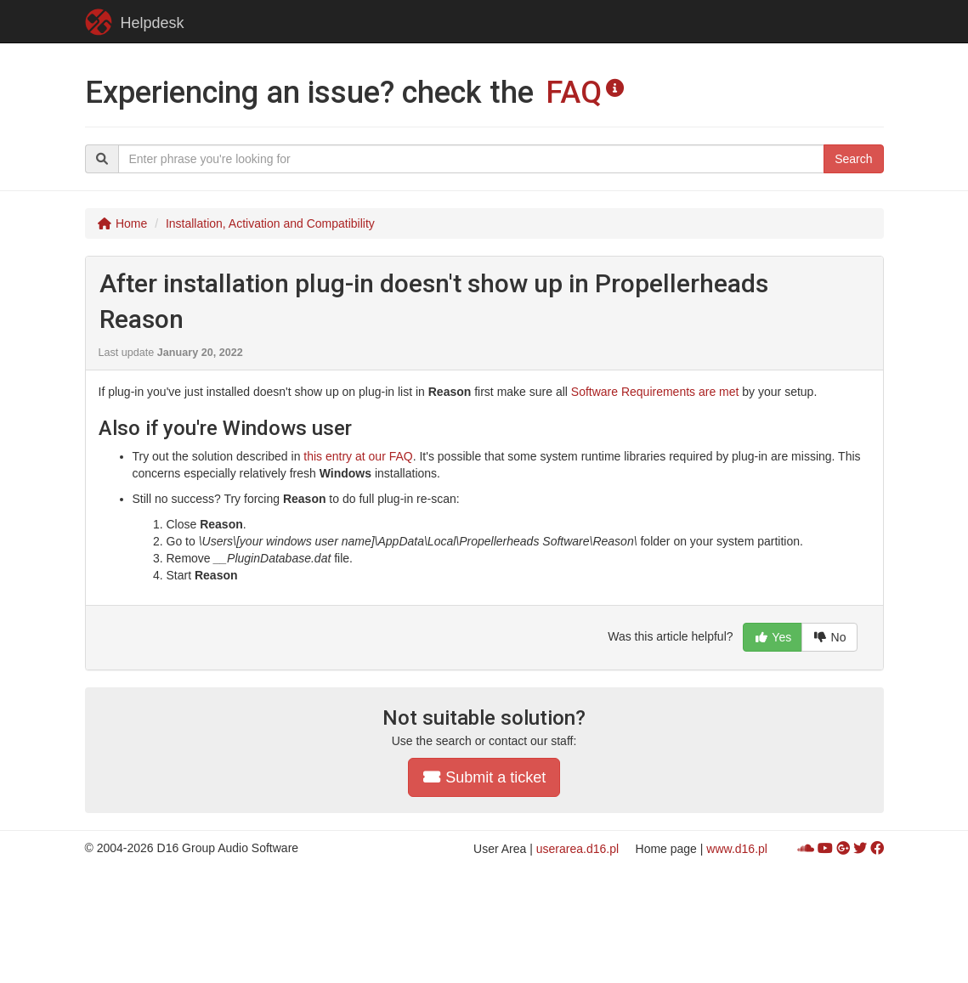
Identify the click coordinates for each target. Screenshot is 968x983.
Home (123, 223)
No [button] (829, 637)
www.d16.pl (736, 849)
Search (853, 159)
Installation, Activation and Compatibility (270, 223)
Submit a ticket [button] (484, 777)
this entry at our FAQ (357, 456)
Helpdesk (134, 22)
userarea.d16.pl (577, 849)
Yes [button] (772, 637)
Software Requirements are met (655, 391)
